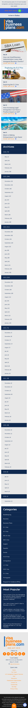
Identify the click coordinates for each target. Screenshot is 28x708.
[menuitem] (14, 670)
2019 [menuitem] (5, 472)
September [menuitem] (9, 192)
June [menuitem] (7, 203)
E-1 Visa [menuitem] (5, 527)
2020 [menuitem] (6, 425)
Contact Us (14, 682)
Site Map (14, 686)
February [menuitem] (8, 168)
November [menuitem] (9, 185)
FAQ (14, 676)
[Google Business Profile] (15, 653)
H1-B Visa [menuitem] (6, 556)
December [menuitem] (9, 181)
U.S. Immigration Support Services (14, 674)
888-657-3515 (11, 11)
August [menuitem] (8, 196)
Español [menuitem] (5, 548)
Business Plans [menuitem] (7, 523)
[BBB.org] (23, 653)
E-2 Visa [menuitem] (5, 531)
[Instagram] (8, 653)
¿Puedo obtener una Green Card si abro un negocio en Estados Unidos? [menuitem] (14, 610)
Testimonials (14, 684)
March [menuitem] (7, 164)
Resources (14, 678)
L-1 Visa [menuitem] (5, 565)
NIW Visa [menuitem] (6, 569)
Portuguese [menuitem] (6, 577)
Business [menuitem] (6, 519)
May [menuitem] (7, 157)
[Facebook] (4, 653)
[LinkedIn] (19, 653)
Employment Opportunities (14, 680)
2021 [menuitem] (6, 378)
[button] (25, 705)
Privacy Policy (14, 688)
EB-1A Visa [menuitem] (6, 535)
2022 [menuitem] (6, 328)
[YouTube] (12, 653)
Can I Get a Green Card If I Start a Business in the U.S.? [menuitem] (13, 604)
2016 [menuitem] (5, 496)
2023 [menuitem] (6, 277)
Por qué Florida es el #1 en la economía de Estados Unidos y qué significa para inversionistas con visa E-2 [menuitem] (14, 617)
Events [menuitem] (5, 552)
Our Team (14, 672)
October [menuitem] (8, 188)
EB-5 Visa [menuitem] (6, 540)
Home (14, 670)
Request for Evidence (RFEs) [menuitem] (11, 582)
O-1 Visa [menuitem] (5, 573)
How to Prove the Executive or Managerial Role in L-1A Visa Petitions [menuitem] (12, 625)
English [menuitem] (5, 544)
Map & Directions (14, 664)
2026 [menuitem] (6, 152)
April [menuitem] (7, 160)
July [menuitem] (7, 200)
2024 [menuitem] (6, 227)
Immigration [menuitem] (7, 561)
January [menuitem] (8, 171)
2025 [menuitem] (6, 176)
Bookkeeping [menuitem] (7, 514)
